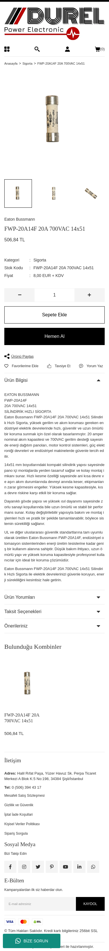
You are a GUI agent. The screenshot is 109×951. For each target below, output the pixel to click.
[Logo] (54, 24)
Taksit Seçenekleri (22, 611)
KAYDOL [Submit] (90, 904)
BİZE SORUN (31, 941)
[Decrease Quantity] (20, 295)
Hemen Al (54, 336)
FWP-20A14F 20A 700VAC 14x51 (21, 718)
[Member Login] (67, 49)
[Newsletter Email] (54, 904)
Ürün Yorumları (19, 597)
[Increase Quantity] (89, 295)
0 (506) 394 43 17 (26, 787)
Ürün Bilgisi (16, 380)
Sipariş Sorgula (16, 833)
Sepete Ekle (54, 314)
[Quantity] (54, 295)
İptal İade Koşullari (18, 815)
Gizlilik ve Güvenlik (18, 805)
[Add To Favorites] (21, 366)
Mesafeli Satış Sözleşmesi (24, 796)
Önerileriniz (16, 625)
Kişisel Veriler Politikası (22, 824)
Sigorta (39, 260)
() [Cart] (100, 49)
